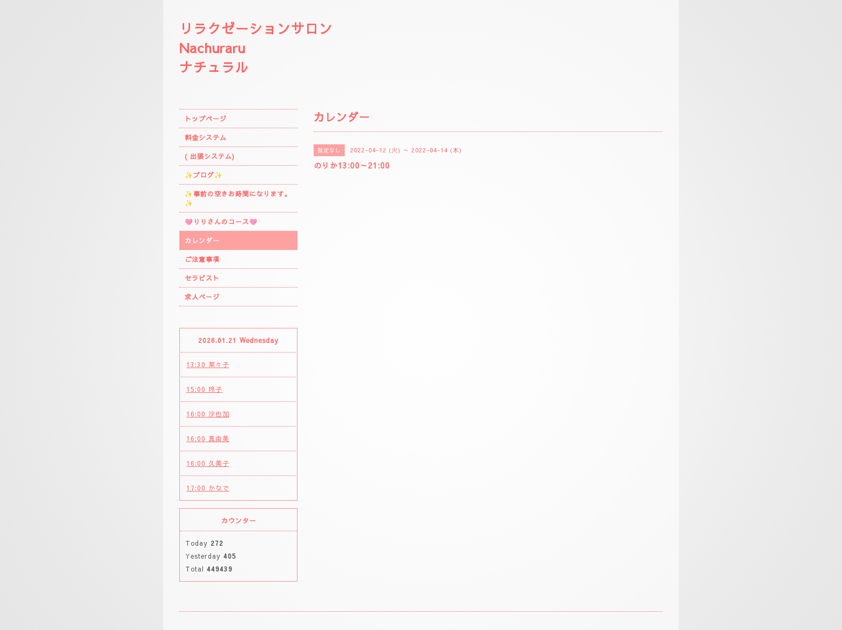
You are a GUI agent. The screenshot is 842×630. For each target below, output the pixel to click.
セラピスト (202, 278)
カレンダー (202, 240)
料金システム (206, 137)
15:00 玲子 (204, 389)
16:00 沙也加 (207, 413)
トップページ (206, 118)
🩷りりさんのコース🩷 (221, 221)
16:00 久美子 (207, 463)
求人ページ (202, 296)
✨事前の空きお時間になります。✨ (238, 198)
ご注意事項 (202, 259)
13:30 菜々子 (207, 364)
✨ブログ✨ (204, 175)
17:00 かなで (207, 488)
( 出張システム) (210, 156)
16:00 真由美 (207, 438)
